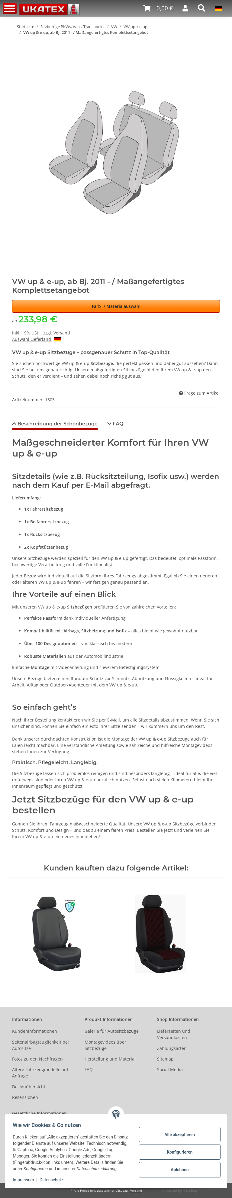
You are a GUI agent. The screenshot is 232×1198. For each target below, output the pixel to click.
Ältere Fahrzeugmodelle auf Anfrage (40, 1073)
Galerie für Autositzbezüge (112, 1031)
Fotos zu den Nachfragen (37, 1059)
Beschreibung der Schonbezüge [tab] (57, 424)
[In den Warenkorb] (17, 42)
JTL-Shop (190, 1190)
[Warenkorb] (158, 8)
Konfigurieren (177, 1148)
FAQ (89, 1069)
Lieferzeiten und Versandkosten (173, 1034)
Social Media (170, 1069)
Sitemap (165, 1059)
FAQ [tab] (117, 424)
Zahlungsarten (172, 1048)
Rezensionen (25, 1097)
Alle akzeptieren (177, 1131)
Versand (61, 333)
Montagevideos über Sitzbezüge (105, 1045)
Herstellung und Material (110, 1059)
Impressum (25, 1179)
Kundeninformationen (34, 1031)
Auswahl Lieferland (36, 339)
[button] (185, 8)
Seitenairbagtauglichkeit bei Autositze (40, 1045)
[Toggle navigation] (10, 8)
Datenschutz (53, 1179)
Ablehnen (177, 1166)
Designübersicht (28, 1087)
